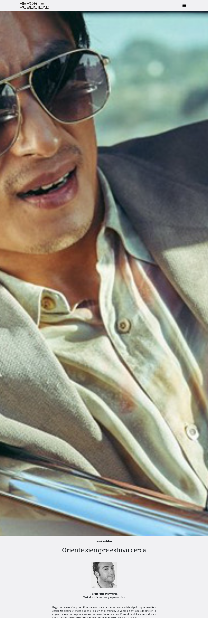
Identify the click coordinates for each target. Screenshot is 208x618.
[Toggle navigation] (184, 5)
